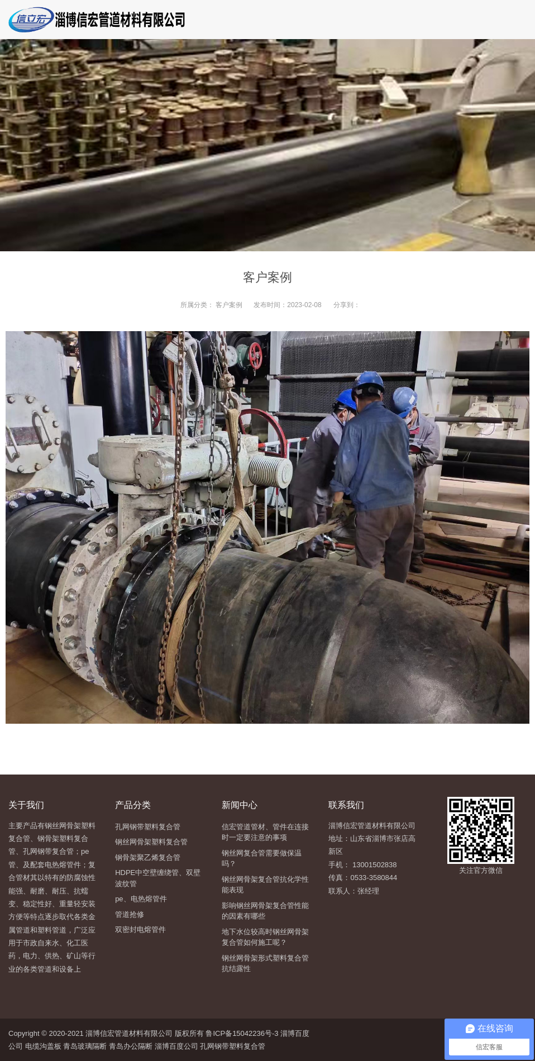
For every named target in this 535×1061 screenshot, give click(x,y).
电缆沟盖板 (43, 1046)
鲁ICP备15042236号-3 (241, 1033)
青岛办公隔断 (130, 1046)
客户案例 (229, 305)
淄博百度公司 (176, 1046)
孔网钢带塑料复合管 (232, 1046)
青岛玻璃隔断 (85, 1046)
